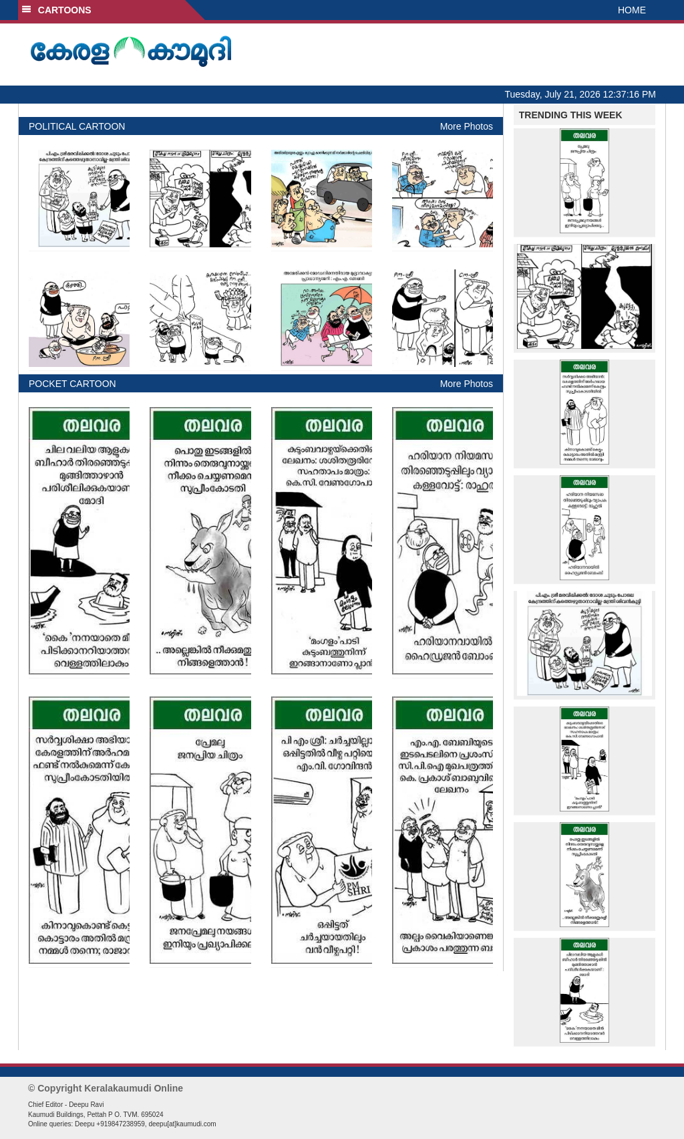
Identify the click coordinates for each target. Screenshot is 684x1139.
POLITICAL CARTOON (77, 126)
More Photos (466, 126)
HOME (632, 10)
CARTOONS (56, 10)
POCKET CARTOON (72, 383)
